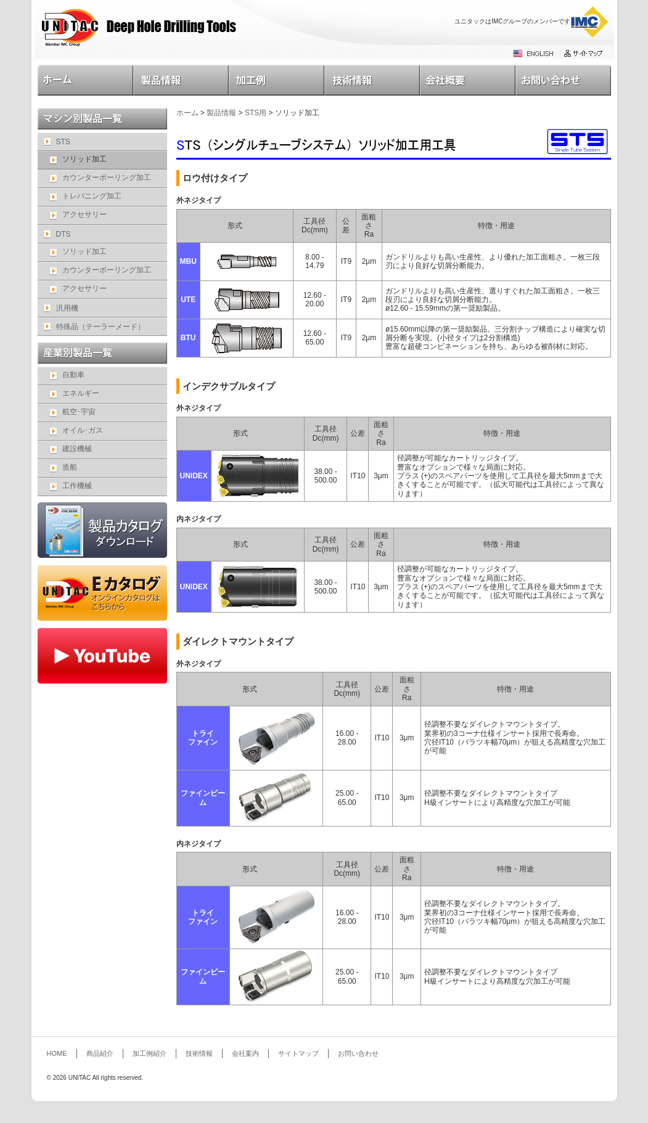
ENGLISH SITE (534, 53)
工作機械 (77, 485)
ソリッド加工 (84, 251)
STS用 (255, 112)
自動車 (73, 374)
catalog (102, 530)
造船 (69, 467)
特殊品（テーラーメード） (100, 326)
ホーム (187, 112)
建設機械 (77, 448)
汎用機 (67, 308)
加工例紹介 (276, 80)
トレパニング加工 (91, 196)
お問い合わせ (563, 80)
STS (63, 141)
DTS (63, 234)
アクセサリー (84, 214)
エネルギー (80, 393)
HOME (85, 80)
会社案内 (467, 80)
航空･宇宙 (79, 411)
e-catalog (102, 593)
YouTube (102, 656)
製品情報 (181, 80)
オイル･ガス (82, 430)
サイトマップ (583, 53)
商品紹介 (99, 1053)
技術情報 (372, 80)
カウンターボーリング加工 (106, 177)
